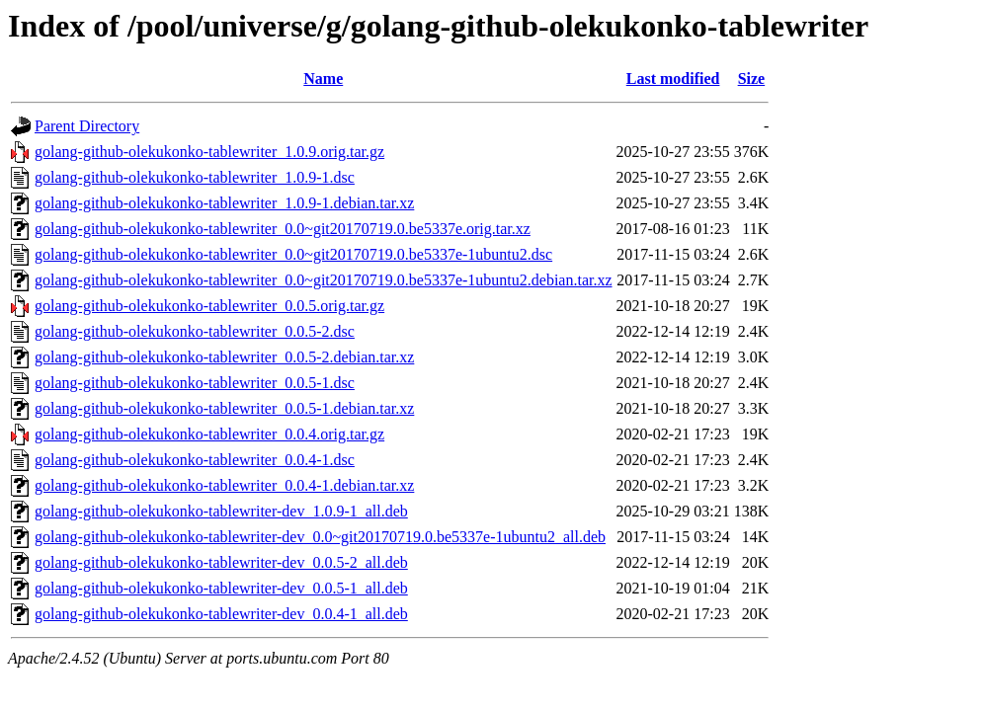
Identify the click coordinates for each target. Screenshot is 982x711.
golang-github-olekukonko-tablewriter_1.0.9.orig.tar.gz (209, 151)
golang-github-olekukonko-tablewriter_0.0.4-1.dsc (195, 459)
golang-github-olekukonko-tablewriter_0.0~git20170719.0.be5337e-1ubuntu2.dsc (293, 254)
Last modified (673, 78)
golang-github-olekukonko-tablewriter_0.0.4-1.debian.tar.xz (224, 485)
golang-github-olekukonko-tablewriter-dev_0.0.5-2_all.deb (221, 562)
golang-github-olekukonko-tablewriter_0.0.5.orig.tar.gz (209, 305)
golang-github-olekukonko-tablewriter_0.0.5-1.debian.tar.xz (224, 408)
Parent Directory (87, 126)
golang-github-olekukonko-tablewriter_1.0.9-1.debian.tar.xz (224, 203)
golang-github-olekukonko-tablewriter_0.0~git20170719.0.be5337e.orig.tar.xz (283, 228)
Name (323, 78)
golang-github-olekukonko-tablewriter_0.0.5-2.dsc (195, 331)
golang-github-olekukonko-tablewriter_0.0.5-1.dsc (195, 382)
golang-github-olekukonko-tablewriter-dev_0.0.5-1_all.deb (221, 588)
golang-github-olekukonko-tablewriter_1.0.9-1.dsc (195, 177)
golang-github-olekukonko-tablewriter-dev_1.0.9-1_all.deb (221, 511)
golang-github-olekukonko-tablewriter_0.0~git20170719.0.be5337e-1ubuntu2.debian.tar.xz (324, 280)
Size (752, 78)
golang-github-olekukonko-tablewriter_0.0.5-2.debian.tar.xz (224, 357)
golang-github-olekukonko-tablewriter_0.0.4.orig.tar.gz (209, 434)
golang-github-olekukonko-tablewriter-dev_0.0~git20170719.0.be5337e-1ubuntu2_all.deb (320, 536)
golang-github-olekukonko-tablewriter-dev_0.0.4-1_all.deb (221, 613)
